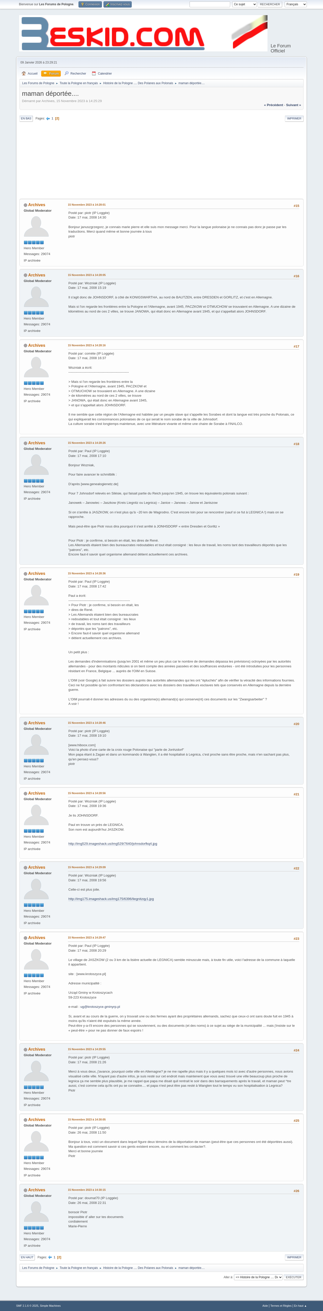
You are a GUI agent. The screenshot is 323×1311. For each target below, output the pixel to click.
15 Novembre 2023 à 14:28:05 (87, 274)
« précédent (273, 105)
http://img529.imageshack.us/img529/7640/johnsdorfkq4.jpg (112, 844)
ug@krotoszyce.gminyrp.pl (100, 1007)
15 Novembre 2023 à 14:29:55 (87, 1049)
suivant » (293, 105)
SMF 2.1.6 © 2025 (27, 1305)
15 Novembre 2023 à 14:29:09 (87, 867)
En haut (27, 1257)
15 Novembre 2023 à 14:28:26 (87, 442)
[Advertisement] (161, 161)
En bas (26, 118)
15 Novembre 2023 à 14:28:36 (87, 573)
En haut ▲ (300, 1305)
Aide (265, 1305)
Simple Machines (50, 1305)
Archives (36, 205)
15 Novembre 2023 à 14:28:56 (87, 793)
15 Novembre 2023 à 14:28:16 (87, 345)
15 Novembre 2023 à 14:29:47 (87, 937)
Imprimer (294, 118)
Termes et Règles (280, 1305)
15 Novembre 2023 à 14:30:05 (87, 1119)
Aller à (228, 1277)
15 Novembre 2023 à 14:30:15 (87, 1189)
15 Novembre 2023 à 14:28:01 (87, 204)
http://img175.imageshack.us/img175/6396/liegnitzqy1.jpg (111, 899)
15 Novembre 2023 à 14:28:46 (87, 722)
